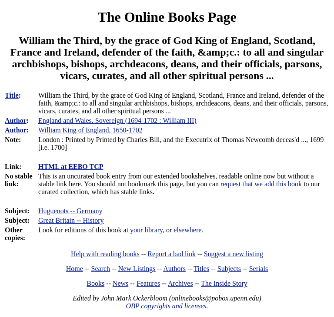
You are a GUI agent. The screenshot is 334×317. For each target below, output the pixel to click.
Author (16, 120)
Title (12, 95)
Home (74, 268)
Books (95, 283)
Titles (201, 268)
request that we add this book (261, 184)
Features (148, 283)
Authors (174, 268)
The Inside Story (224, 283)
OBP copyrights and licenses (166, 306)
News (120, 283)
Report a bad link (171, 254)
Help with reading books (105, 254)
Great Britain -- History (71, 220)
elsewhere (187, 230)
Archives (180, 283)
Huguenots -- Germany (70, 211)
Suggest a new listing (233, 254)
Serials (258, 268)
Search (100, 268)
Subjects (229, 268)
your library (146, 230)
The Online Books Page (166, 17)
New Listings (137, 268)
